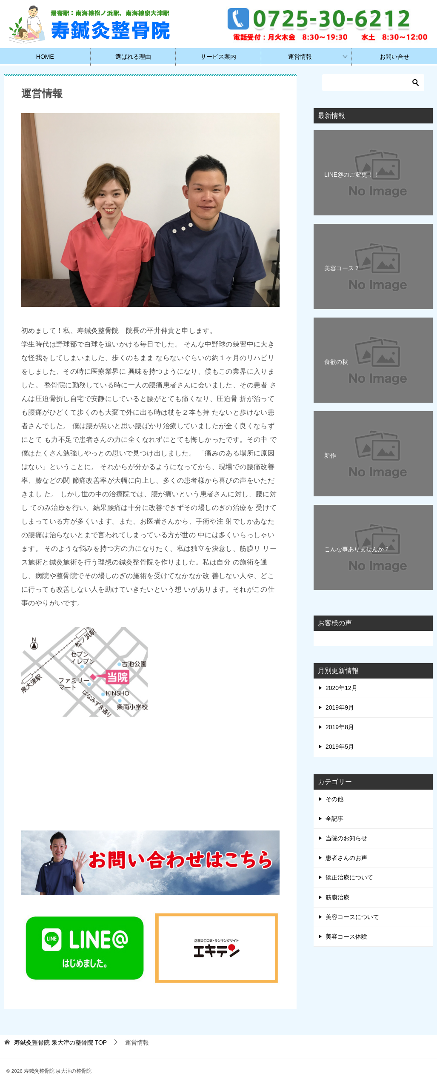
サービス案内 (218, 56)
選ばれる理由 (133, 56)
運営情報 (300, 56)
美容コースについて (352, 916)
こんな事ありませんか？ (357, 549)
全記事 (334, 818)
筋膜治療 (337, 897)
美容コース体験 (346, 936)
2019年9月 (340, 707)
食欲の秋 (336, 361)
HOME (45, 56)
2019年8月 (340, 727)
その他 (334, 799)
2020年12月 (341, 687)
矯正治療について (349, 877)
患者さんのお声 (346, 857)
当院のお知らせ (346, 838)
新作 (330, 455)
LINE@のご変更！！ (351, 174)
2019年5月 (340, 746)
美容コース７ (342, 268)
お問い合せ (394, 56)
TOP (60, 1042)
